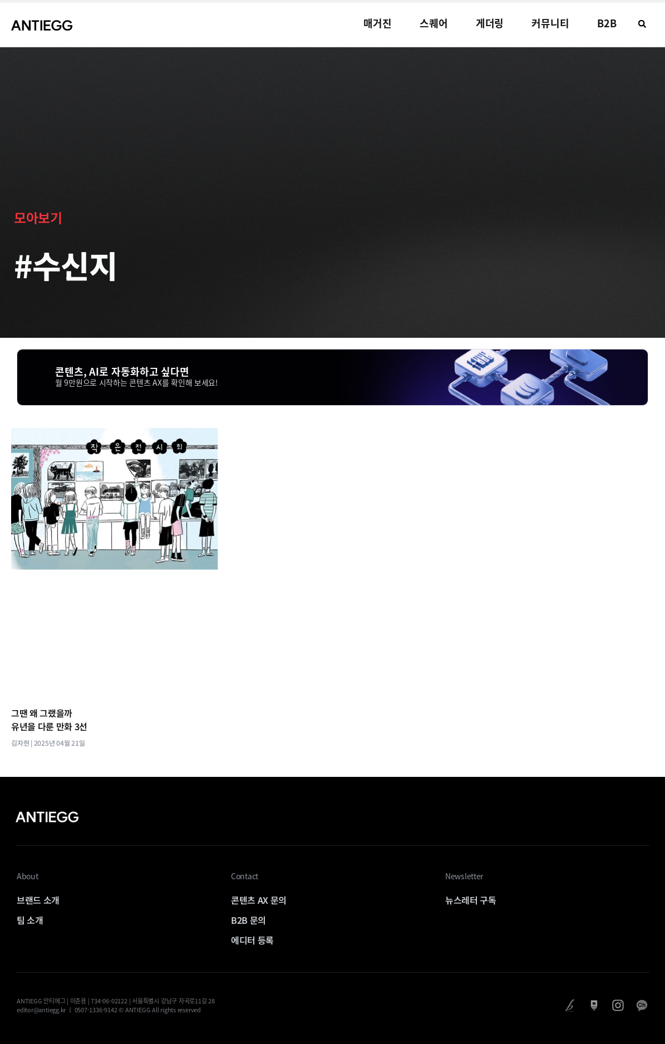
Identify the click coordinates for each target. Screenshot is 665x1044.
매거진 (377, 23)
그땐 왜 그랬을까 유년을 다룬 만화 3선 (49, 719)
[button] (642, 24)
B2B (607, 23)
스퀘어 (434, 23)
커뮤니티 (550, 23)
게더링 (490, 23)
